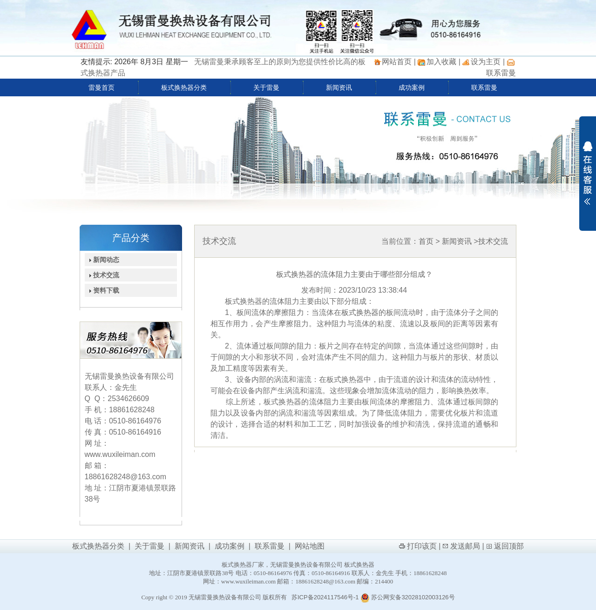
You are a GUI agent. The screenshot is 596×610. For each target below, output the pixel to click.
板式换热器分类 (184, 87)
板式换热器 (360, 312)
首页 (426, 241)
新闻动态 (102, 259)
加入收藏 (441, 62)
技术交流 (102, 275)
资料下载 (102, 290)
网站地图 (310, 546)
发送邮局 (465, 546)
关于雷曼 (266, 87)
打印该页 (422, 546)
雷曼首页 (101, 87)
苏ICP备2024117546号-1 (325, 597)
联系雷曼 (501, 73)
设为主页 (486, 62)
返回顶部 (509, 546)
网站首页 (397, 62)
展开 (587, 173)
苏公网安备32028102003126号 (407, 597)
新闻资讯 (339, 87)
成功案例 (412, 87)
